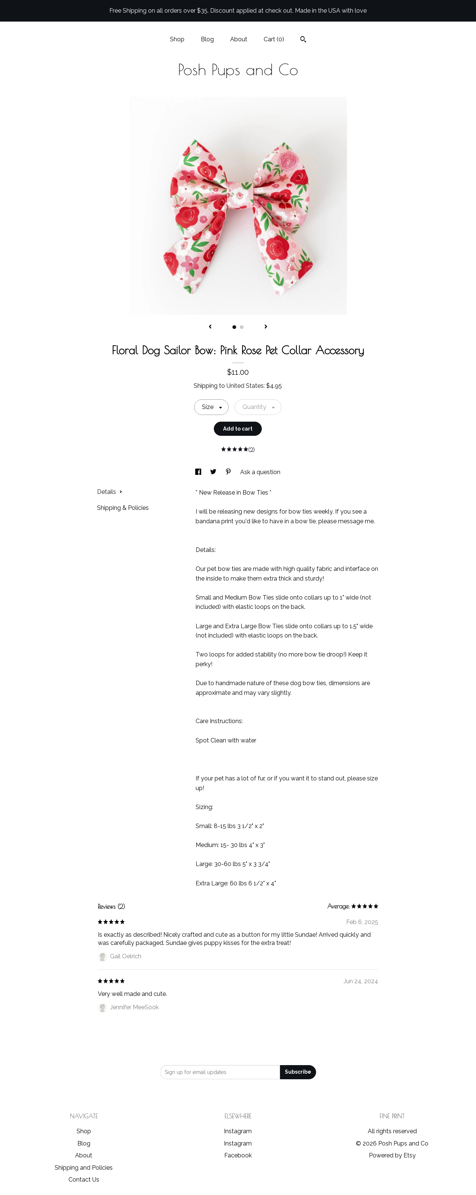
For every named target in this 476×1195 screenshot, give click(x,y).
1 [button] (234, 327)
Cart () (274, 39)
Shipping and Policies (84, 1167)
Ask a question (260, 472)
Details (109, 491)
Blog (207, 39)
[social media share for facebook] (199, 472)
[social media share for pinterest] (229, 472)
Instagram (238, 1131)
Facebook (238, 1155)
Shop (177, 39)
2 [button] (242, 327)
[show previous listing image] (210, 327)
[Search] (303, 40)
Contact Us (83, 1179)
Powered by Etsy (392, 1155)
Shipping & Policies (123, 507)
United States (245, 385)
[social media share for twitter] (214, 472)
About (238, 39)
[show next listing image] (266, 327)
